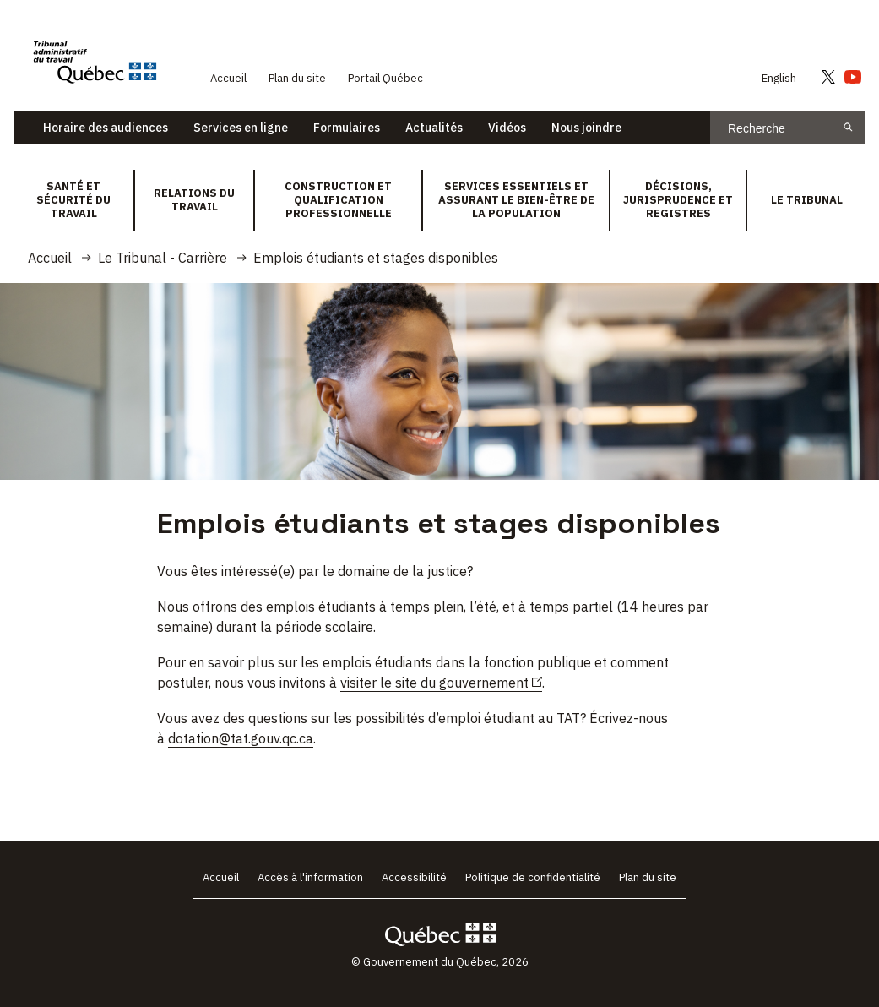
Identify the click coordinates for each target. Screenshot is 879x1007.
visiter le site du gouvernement (441, 683)
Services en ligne (240, 127)
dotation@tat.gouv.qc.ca (240, 738)
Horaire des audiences (105, 127)
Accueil (228, 78)
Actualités (434, 127)
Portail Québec (385, 78)
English (779, 78)
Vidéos (507, 127)
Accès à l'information (310, 877)
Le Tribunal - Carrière (162, 257)
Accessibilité (414, 877)
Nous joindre (586, 127)
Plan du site (297, 78)
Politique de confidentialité (532, 877)
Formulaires (346, 127)
